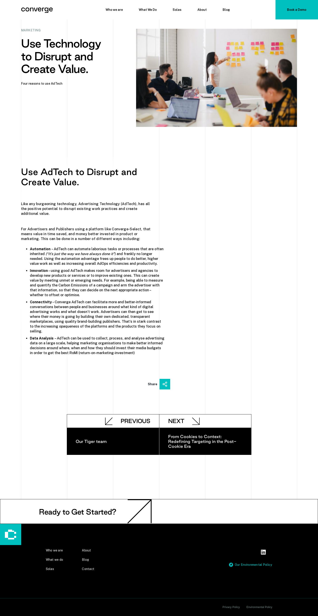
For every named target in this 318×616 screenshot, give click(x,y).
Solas (177, 9)
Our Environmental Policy (253, 564)
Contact (88, 569)
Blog (226, 9)
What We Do (148, 9)
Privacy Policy (231, 607)
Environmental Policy (259, 607)
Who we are (114, 9)
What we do (54, 559)
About (202, 9)
